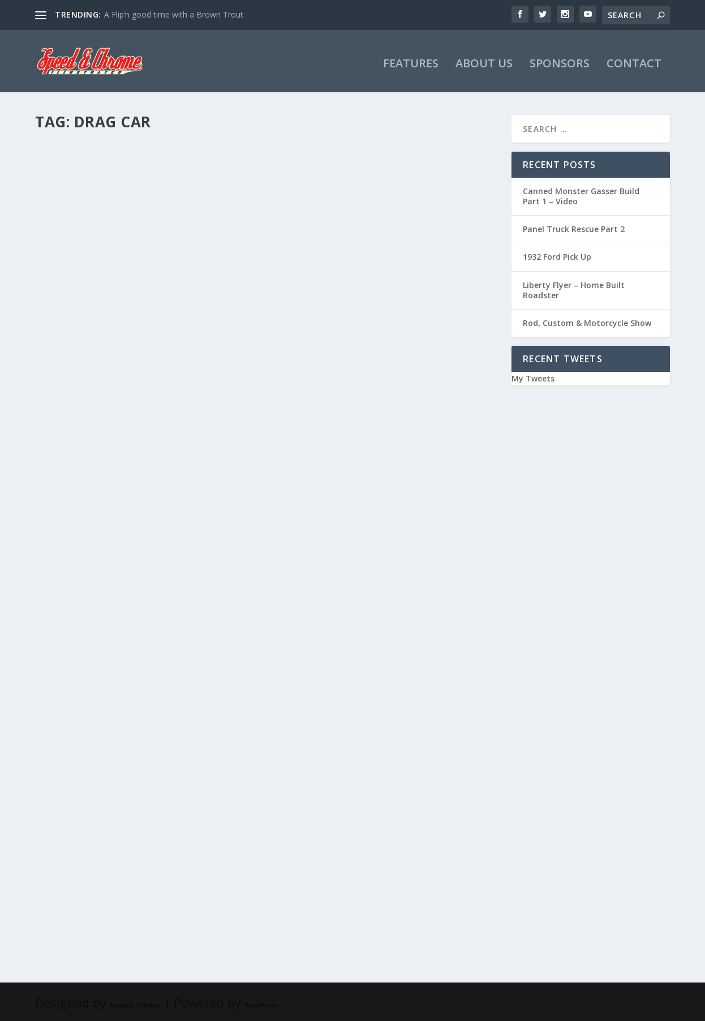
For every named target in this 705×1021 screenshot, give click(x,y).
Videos (163, 605)
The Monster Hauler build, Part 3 (134, 297)
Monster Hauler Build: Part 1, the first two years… (376, 581)
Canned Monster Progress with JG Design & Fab (136, 581)
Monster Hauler (172, 315)
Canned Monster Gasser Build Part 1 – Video (581, 193)
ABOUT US (484, 62)
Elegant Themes (135, 1003)
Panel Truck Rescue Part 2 (574, 226)
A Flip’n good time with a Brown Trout (173, 14)
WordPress (261, 1003)
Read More (76, 386)
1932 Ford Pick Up (557, 255)
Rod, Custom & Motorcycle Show (587, 320)
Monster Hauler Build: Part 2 (364, 297)
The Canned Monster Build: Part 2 (135, 838)
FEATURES (411, 62)
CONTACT (634, 62)
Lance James (76, 315)
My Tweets (532, 376)
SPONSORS (560, 62)
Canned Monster (178, 856)
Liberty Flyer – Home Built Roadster (574, 287)
